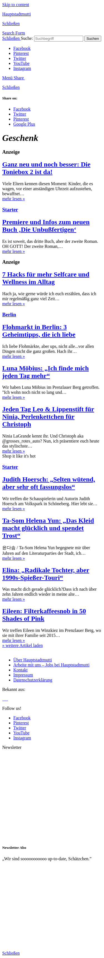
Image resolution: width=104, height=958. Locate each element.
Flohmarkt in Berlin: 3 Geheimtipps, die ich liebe (38, 330)
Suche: (27, 38)
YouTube (21, 63)
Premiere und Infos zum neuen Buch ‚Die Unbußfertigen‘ (46, 225)
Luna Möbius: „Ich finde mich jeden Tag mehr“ (45, 372)
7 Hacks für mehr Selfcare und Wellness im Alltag (45, 278)
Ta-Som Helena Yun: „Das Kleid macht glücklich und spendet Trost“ (48, 528)
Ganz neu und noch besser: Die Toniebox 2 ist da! (46, 168)
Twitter (19, 58)
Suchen (93, 38)
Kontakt (20, 670)
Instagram (22, 68)
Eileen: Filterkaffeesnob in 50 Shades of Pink (44, 614)
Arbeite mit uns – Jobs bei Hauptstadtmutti (51, 665)
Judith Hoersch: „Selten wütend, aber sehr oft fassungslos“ (48, 483)
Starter (10, 209)
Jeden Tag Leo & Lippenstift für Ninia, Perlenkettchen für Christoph (48, 416)
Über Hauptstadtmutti (32, 660)
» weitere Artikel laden (22, 645)
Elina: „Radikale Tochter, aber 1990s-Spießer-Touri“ (45, 573)
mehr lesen (13, 198)
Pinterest (21, 53)
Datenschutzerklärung (32, 680)
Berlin (9, 314)
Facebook (22, 48)
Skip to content (15, 4)
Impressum (23, 675)
